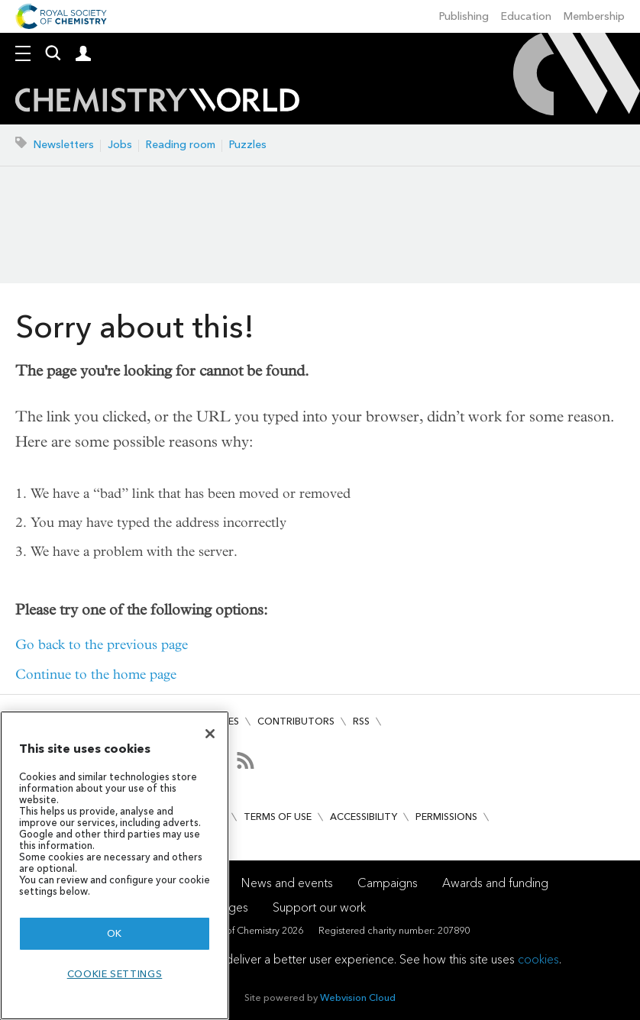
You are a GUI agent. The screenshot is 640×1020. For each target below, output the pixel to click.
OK (114, 933)
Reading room (180, 144)
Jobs (120, 144)
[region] (114, 865)
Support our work (319, 907)
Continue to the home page (95, 675)
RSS (361, 721)
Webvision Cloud (358, 997)
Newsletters (64, 144)
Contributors (296, 721)
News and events (287, 883)
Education (526, 16)
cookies (538, 959)
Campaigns (387, 883)
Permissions (446, 816)
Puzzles (248, 144)
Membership (594, 16)
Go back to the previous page (101, 645)
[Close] (210, 733)
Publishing (464, 16)
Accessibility (363, 816)
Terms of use (278, 816)
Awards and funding (495, 883)
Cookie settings (115, 974)
